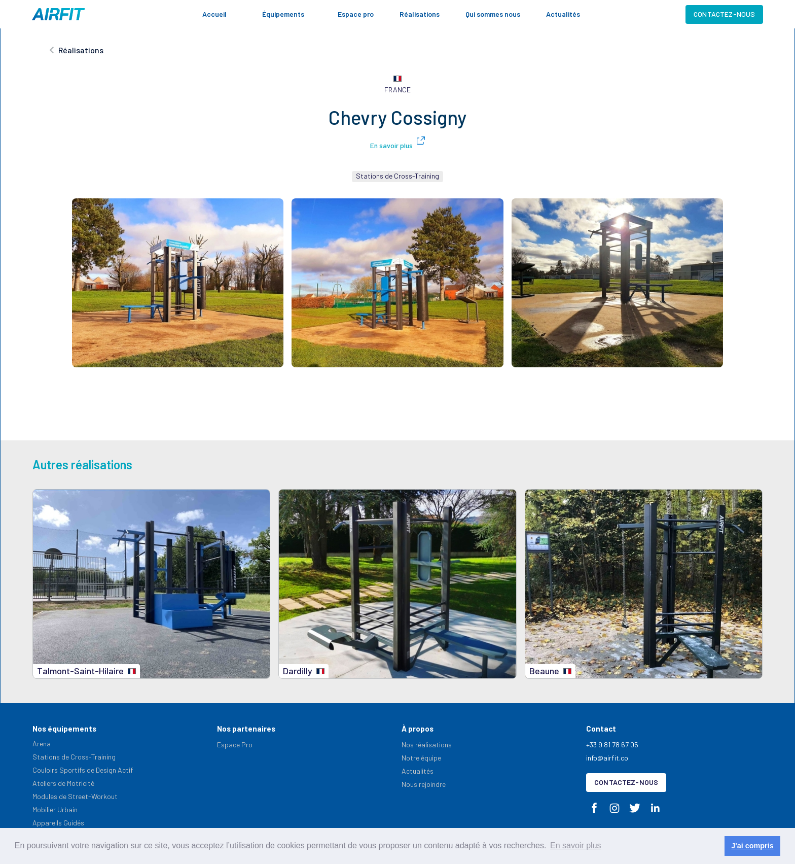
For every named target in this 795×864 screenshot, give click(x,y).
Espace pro (356, 14)
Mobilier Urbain (55, 809)
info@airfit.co (607, 757)
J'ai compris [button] (752, 846)
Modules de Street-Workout (75, 796)
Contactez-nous (724, 14)
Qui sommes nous (492, 14)
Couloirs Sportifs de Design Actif (82, 770)
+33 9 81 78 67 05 (612, 744)
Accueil (214, 14)
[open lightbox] (177, 282)
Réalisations (420, 14)
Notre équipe (421, 757)
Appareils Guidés (58, 822)
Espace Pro (234, 744)
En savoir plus (391, 145)
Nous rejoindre (424, 784)
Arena (41, 743)
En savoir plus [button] (575, 845)
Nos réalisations (427, 744)
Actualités (563, 14)
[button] (288, 14)
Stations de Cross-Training (74, 756)
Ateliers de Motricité (63, 783)
